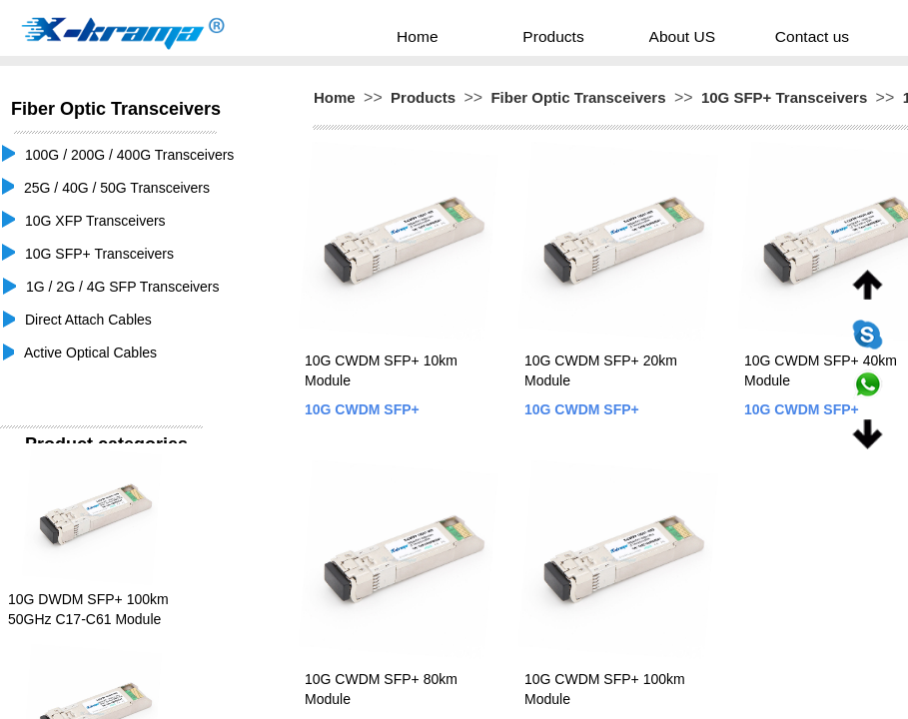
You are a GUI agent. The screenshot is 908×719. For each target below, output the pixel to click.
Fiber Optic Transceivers (577, 97)
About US (673, 36)
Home (454, 36)
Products (567, 36)
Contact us (781, 36)
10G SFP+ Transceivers (784, 97)
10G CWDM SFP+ (362, 409)
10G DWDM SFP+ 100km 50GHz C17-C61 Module (88, 609)
